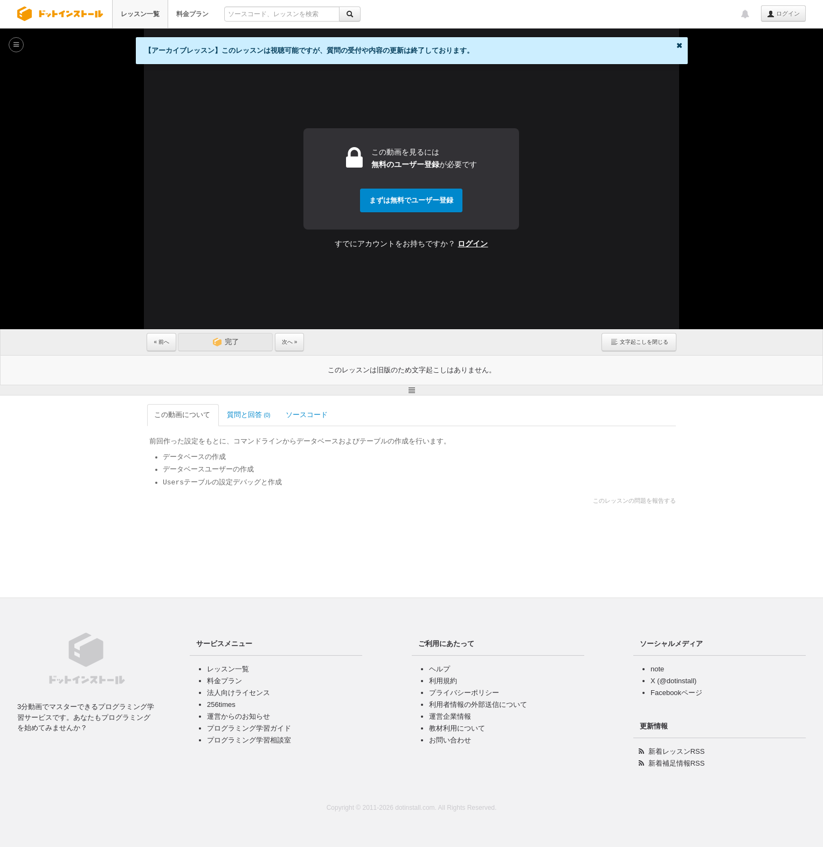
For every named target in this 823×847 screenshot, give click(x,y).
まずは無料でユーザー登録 (411, 200)
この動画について (183, 415)
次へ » (289, 342)
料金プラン (192, 14)
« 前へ (161, 342)
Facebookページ (676, 693)
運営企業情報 (450, 716)
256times (221, 704)
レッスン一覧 (140, 14)
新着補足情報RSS (676, 763)
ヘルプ (439, 669)
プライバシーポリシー (464, 693)
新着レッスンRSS (676, 751)
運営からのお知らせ (238, 716)
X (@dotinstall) (673, 681)
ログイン (783, 14)
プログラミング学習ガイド (249, 728)
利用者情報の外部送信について (478, 704)
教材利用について (457, 728)
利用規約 (443, 681)
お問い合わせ (450, 740)
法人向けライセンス (238, 693)
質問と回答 (249, 415)
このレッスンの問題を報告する (634, 500)
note (657, 669)
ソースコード (307, 415)
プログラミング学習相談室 (249, 740)
